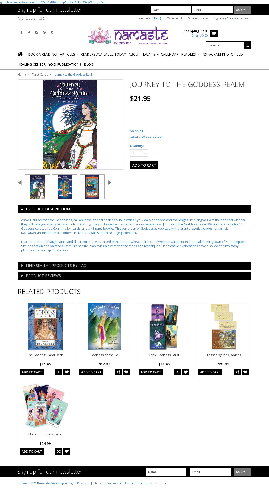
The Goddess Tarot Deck (45, 355)
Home (22, 75)
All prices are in (31, 19)
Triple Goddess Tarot (164, 355)
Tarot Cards (40, 75)
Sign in (218, 18)
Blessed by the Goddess (223, 355)
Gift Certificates (198, 18)
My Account (174, 18)
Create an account (239, 18)
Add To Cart (32, 372)
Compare (149, 18)
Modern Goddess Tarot (45, 434)
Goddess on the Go (105, 355)
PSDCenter (159, 483)
